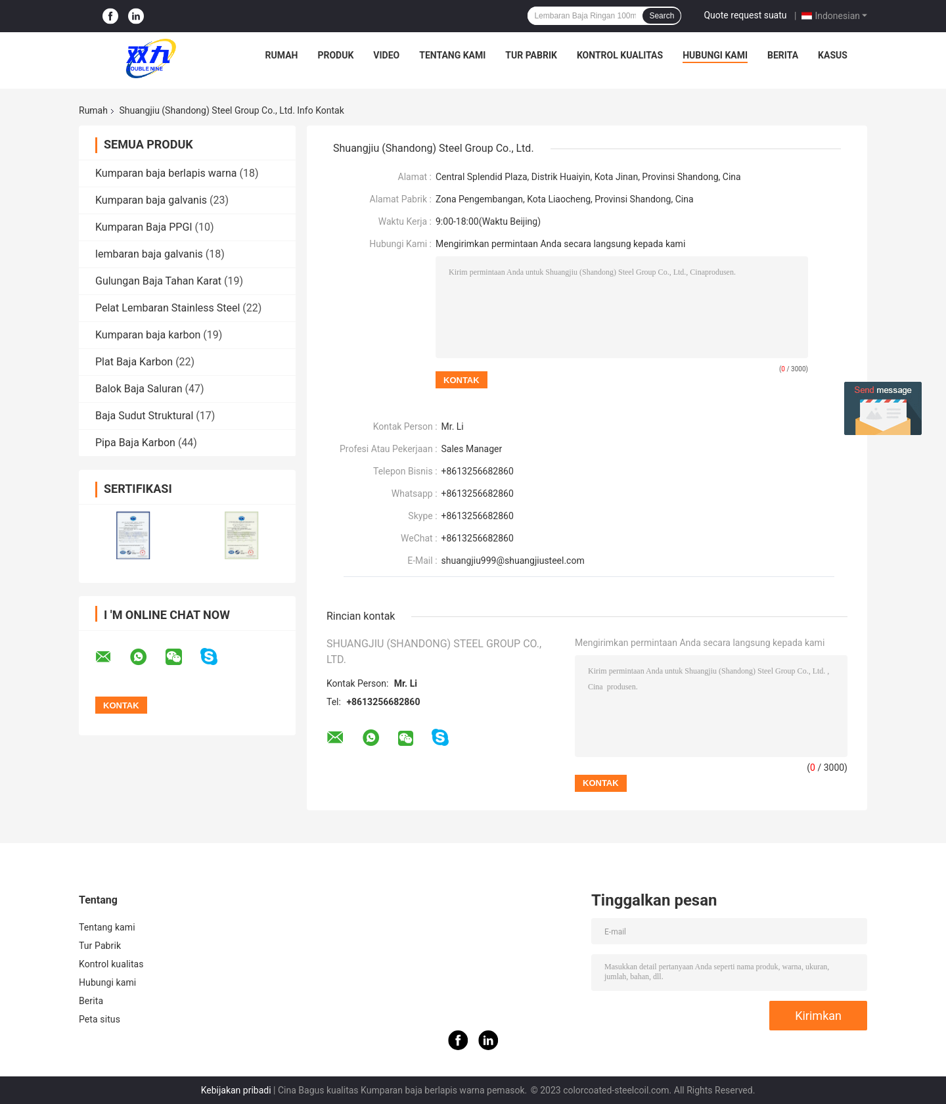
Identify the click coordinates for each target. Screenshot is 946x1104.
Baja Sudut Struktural (144, 415)
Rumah (281, 55)
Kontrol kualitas (620, 55)
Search (661, 15)
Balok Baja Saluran (139, 388)
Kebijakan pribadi (236, 1090)
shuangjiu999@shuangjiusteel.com (513, 560)
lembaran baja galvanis (149, 254)
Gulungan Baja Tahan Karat (158, 281)
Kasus (832, 55)
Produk (335, 55)
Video (386, 55)
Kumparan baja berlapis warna (165, 173)
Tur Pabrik (531, 55)
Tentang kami (452, 55)
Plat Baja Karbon (134, 362)
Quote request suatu (745, 15)
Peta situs (99, 1019)
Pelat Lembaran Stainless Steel (167, 308)
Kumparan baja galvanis (151, 200)
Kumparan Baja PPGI (143, 227)
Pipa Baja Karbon (135, 442)
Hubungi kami (715, 55)
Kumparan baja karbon (147, 335)
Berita (782, 55)
